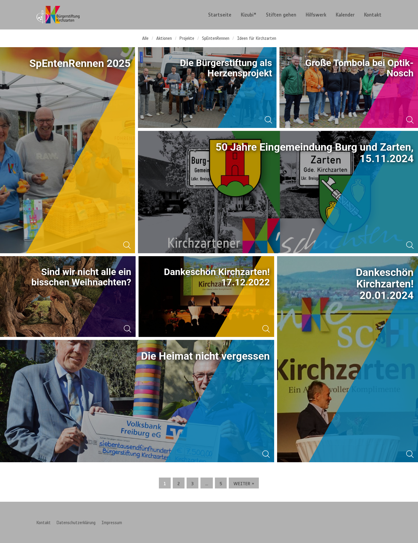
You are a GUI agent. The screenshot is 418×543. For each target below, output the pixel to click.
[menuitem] (219, 15)
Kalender (345, 15)
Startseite (219, 15)
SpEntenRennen (215, 38)
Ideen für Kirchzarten (256, 38)
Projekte (187, 38)
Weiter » (243, 483)
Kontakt (372, 15)
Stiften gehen (281, 15)
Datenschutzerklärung (76, 522)
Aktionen (164, 38)
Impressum (111, 522)
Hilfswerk (316, 15)
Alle (145, 38)
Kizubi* (248, 15)
